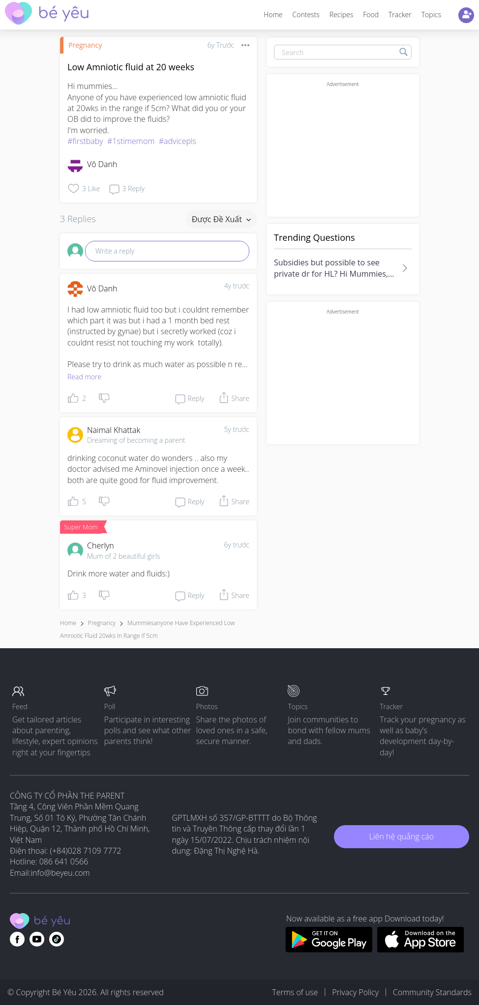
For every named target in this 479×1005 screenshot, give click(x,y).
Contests (306, 14)
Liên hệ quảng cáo (401, 836)
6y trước (236, 544)
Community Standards (432, 992)
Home (273, 14)
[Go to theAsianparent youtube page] (37, 939)
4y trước (236, 285)
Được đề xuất (221, 219)
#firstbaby (85, 141)
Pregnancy (85, 45)
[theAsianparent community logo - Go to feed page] (47, 14)
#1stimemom (130, 141)
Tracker (400, 14)
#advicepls (177, 141)
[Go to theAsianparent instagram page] (56, 939)
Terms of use (295, 992)
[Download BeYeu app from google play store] (328, 949)
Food (371, 14)
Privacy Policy (355, 992)
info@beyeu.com (60, 872)
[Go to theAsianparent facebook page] (17, 939)
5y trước (236, 429)
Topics (431, 14)
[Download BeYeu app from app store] (420, 949)
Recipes (341, 14)
